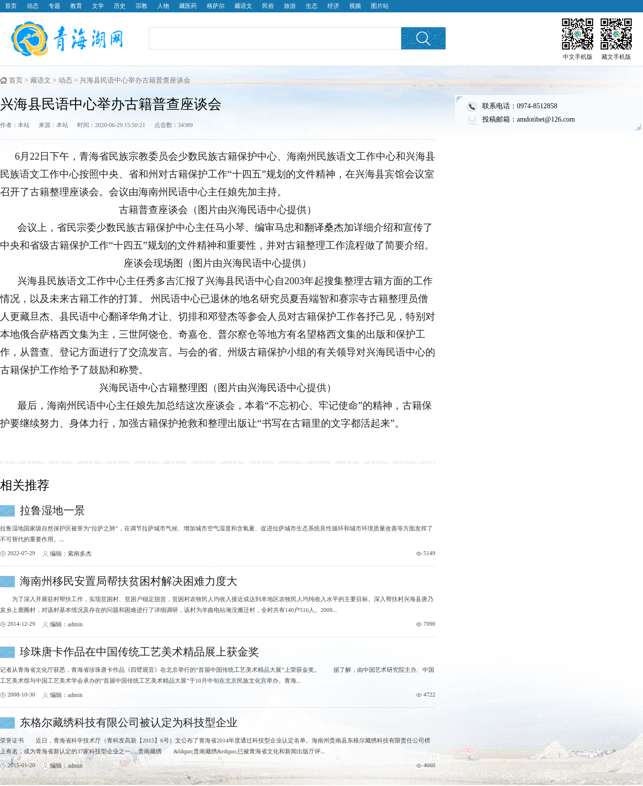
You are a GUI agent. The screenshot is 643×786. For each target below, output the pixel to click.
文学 (98, 5)
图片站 (380, 5)
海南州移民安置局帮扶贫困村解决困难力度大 (128, 581)
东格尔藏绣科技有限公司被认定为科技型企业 (128, 722)
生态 (312, 5)
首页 (11, 5)
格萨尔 (216, 5)
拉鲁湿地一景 (52, 510)
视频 (355, 5)
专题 (54, 5)
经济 (333, 5)
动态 (33, 5)
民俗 (268, 5)
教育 (76, 5)
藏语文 (243, 5)
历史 (120, 5)
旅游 (290, 5)
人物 (163, 5)
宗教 (141, 5)
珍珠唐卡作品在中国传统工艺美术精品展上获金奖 (139, 652)
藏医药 (188, 5)
